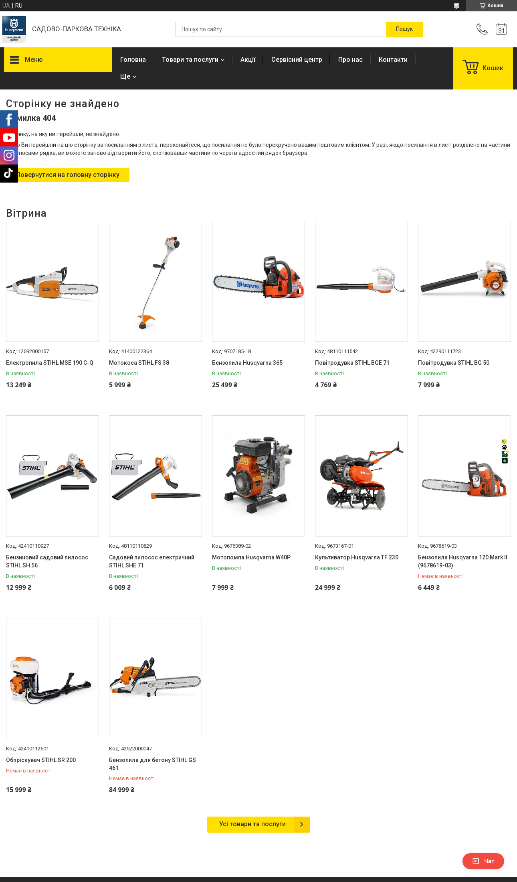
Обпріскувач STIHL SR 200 (41, 760)
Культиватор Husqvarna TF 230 (356, 557)
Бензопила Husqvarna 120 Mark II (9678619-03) (462, 561)
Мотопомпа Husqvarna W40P (251, 557)
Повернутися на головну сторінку (67, 175)
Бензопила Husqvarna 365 (247, 363)
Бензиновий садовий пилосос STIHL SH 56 (47, 561)
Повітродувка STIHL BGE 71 (352, 363)
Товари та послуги (190, 59)
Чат (483, 861)
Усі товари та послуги (252, 824)
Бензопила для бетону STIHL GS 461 (152, 764)
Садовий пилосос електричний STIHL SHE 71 (151, 561)
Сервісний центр (296, 59)
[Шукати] (404, 29)
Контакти (393, 59)
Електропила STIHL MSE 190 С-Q (49, 363)
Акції (247, 59)
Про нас (350, 59)
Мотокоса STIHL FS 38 (139, 363)
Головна (133, 59)
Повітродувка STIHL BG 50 (453, 363)
